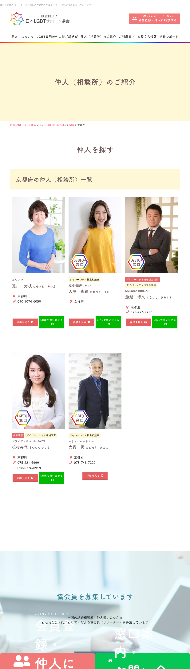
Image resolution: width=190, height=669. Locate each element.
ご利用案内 (127, 36)
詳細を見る (23, 322)
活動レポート (169, 36)
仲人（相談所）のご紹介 (98, 36)
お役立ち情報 (147, 36)
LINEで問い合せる (51, 320)
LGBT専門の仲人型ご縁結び (57, 36)
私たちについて (22, 36)
